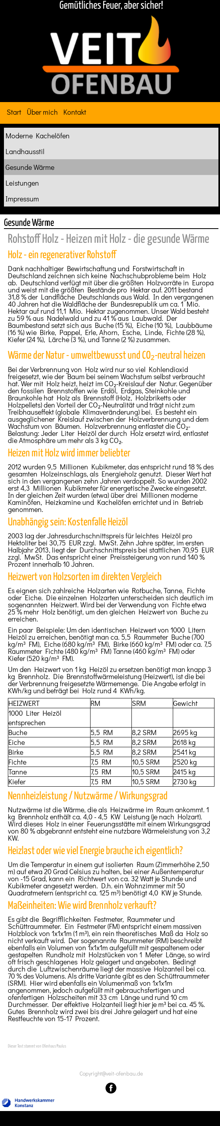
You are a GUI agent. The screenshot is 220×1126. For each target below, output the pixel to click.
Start (14, 112)
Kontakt (74, 112)
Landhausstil (25, 151)
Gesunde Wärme (30, 167)
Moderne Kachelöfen (38, 135)
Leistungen (22, 183)
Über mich (42, 112)
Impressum (22, 198)
